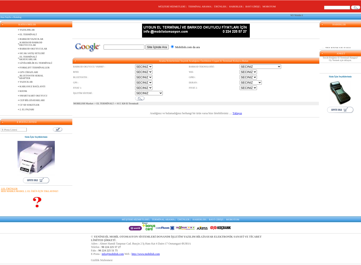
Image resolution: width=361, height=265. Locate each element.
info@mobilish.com (113, 254)
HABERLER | (237, 6)
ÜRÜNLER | (221, 6)
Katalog (17, 17)
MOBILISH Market (83, 103)
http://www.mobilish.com (146, 254)
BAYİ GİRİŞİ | (253, 6)
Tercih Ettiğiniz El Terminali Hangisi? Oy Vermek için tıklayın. (340, 58)
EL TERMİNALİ (105, 103)
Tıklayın (237, 113)
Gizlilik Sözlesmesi (102, 260)
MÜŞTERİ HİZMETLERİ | (172, 6)
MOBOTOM (269, 6)
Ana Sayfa (5, 17)
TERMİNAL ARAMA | (200, 6)
